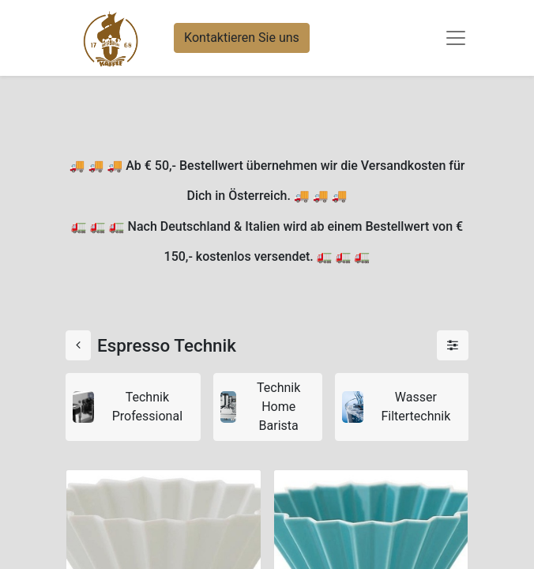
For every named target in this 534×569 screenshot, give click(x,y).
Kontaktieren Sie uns (241, 37)
